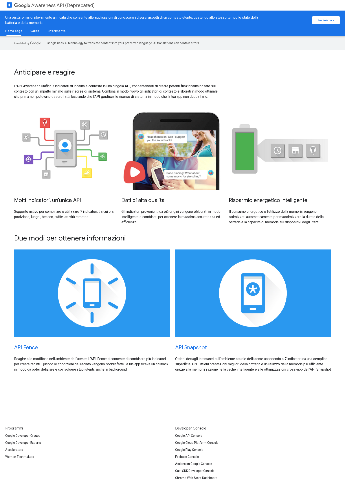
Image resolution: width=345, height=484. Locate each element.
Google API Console (188, 435)
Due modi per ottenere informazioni (70, 238)
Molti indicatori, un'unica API (47, 200)
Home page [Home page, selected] (13, 31)
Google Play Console (189, 449)
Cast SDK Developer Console (195, 471)
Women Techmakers (19, 457)
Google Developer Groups (22, 435)
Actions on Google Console (193, 464)
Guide (35, 31)
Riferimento (57, 31)
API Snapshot (191, 347)
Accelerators (14, 449)
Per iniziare (325, 20)
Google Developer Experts (23, 442)
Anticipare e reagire (44, 72)
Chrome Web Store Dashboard (196, 478)
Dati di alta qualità (143, 200)
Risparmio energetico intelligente (268, 200)
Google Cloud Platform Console (196, 442)
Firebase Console (187, 457)
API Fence (26, 347)
